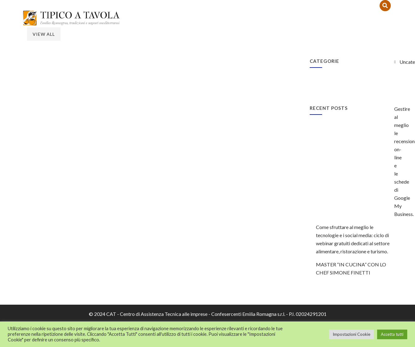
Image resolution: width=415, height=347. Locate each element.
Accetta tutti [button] (392, 334)
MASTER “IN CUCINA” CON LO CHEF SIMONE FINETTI (351, 268)
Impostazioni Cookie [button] (351, 334)
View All (44, 34)
